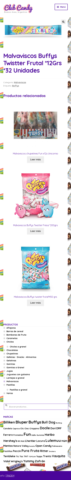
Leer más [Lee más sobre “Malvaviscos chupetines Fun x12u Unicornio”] (35, 159)
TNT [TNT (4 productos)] (26, 456)
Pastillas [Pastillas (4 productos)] (7, 451)
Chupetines (12, 353)
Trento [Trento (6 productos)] (47, 456)
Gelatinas (11, 360)
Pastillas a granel (18, 389)
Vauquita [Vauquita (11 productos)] (58, 456)
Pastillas (10, 385)
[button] (63, 22)
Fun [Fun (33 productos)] (27, 434)
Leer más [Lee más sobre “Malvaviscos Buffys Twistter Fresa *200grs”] (35, 231)
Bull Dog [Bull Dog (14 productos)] (48, 422)
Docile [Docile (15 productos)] (45, 428)
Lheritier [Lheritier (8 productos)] (30, 441)
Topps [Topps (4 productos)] (39, 456)
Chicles (10, 341)
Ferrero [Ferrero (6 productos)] (8, 434)
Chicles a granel (18, 346)
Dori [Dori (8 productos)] (53, 428)
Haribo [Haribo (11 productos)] (49, 434)
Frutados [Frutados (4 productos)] (18, 435)
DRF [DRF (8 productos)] (59, 428)
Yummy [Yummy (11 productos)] (28, 461)
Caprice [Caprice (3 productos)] (16, 428)
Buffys (15, 85)
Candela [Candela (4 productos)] (7, 428)
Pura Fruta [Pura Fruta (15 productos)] (30, 451)
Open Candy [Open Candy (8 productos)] (43, 445)
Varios (9, 393)
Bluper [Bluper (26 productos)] (22, 421)
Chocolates (12, 350)
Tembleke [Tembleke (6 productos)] (9, 456)
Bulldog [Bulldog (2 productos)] (59, 423)
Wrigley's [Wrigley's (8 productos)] (17, 461)
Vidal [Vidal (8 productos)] (6, 461)
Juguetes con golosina (18, 374)
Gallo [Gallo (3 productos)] (33, 435)
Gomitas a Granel (15, 367)
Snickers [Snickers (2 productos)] (52, 451)
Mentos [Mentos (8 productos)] (8, 445)
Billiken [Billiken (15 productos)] (9, 422)
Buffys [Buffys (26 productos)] (34, 421)
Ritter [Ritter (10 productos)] (44, 451)
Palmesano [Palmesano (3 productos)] (57, 446)
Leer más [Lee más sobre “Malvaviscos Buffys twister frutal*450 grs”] (35, 302)
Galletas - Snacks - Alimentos (21, 357)
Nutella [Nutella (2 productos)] (32, 446)
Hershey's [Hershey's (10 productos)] (10, 441)
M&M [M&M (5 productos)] (64, 441)
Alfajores (11, 328)
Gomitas (10, 364)
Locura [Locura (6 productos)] (40, 440)
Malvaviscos (20, 82)
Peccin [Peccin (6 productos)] (17, 451)
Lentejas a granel (15, 378)
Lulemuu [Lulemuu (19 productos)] (53, 440)
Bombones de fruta (16, 335)
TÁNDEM (9, 475)
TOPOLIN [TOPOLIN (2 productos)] (32, 457)
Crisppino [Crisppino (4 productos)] (34, 428)
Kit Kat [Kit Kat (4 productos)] (21, 441)
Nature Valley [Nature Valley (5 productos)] (21, 445)
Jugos (9, 371)
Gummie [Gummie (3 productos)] (40, 435)
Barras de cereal (14, 331)
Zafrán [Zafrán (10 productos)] (40, 461)
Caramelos (11, 338)
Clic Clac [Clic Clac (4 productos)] (24, 428)
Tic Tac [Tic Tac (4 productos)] (19, 456)
